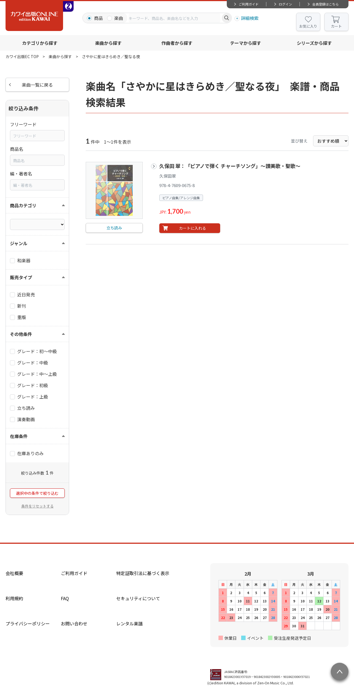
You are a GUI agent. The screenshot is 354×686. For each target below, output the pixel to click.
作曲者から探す (177, 43)
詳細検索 (250, 18)
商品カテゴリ (23, 205)
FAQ (65, 598)
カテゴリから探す (40, 43)
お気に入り (308, 26)
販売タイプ (21, 277)
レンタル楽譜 (129, 623)
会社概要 (14, 573)
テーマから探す (245, 43)
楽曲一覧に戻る (37, 84)
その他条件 (21, 334)
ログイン (285, 4)
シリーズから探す (314, 43)
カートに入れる (192, 228)
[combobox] (174, 18)
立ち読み (114, 228)
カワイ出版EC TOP (22, 56)
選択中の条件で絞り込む (37, 493)
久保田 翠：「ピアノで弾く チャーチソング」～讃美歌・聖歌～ (229, 165)
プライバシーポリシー (28, 623)
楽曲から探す (108, 43)
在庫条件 (19, 436)
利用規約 (14, 598)
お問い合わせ (74, 623)
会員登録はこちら (325, 4)
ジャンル (18, 243)
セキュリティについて (138, 598)
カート (336, 26)
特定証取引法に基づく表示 (142, 573)
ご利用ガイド (249, 4)
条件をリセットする (37, 506)
